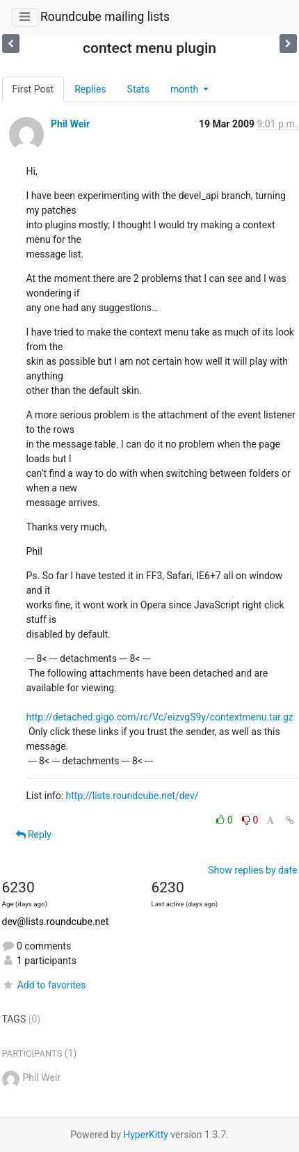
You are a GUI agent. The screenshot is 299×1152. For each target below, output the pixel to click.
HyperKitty (145, 1134)
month (185, 89)
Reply (33, 834)
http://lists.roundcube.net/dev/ (132, 795)
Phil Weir (70, 123)
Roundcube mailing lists (105, 17)
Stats (138, 89)
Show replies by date (252, 870)
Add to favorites (44, 985)
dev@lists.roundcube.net (55, 921)
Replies (90, 89)
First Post (33, 89)
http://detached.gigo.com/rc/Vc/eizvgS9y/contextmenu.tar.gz (159, 717)
